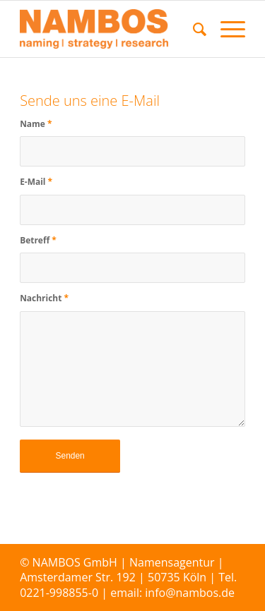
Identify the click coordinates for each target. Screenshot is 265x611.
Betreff (38, 240)
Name (36, 124)
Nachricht (44, 298)
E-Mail (36, 182)
